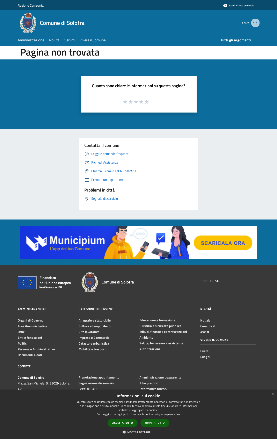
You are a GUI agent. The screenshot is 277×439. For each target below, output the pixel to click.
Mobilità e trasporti (93, 349)
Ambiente (146, 337)
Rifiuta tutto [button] (155, 422)
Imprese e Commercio (94, 337)
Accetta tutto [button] (122, 423)
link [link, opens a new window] (178, 414)
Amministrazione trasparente (160, 377)
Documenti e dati (30, 354)
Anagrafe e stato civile (95, 320)
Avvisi (204, 331)
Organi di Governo (31, 320)
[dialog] (138, 414)
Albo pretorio (149, 383)
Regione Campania (31, 5)
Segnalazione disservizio (96, 383)
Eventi (204, 350)
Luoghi (205, 356)
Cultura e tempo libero (95, 326)
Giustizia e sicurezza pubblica (160, 325)
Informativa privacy (153, 388)
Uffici (21, 331)
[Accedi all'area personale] (239, 5)
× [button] (272, 394)
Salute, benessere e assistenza (161, 343)
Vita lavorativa (89, 331)
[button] (139, 432)
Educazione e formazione (157, 320)
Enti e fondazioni (30, 337)
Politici (22, 343)
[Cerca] (255, 23)
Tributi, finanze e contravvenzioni (163, 331)
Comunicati (208, 326)
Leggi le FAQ (87, 388)
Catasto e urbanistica (94, 343)
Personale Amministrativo (36, 349)
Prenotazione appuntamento (99, 377)
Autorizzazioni (149, 348)
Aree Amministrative (32, 326)
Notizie (205, 320)
